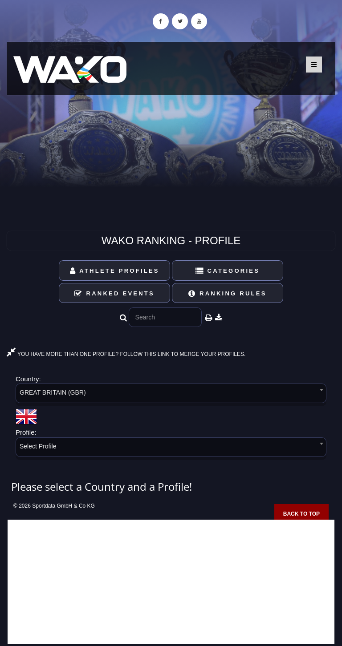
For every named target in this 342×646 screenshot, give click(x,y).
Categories (227, 270)
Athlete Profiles (114, 270)
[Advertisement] (171, 582)
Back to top (301, 514)
